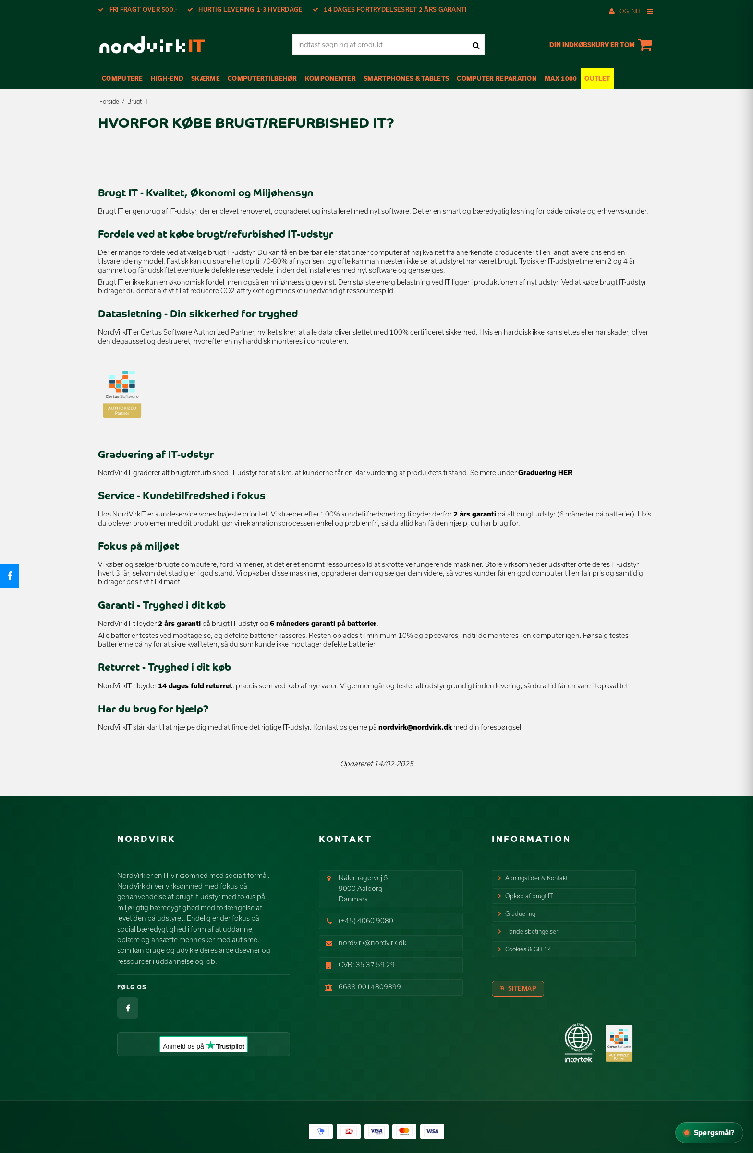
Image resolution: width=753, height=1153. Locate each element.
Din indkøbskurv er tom (602, 44)
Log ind (624, 11)
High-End (167, 78)
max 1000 (561, 78)
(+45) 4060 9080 (366, 920)
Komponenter (330, 78)
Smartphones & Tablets (406, 78)
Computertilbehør (262, 78)
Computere (122, 78)
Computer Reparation (497, 78)
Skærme (205, 78)
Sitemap (522, 988)
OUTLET (597, 78)
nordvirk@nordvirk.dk (415, 727)
